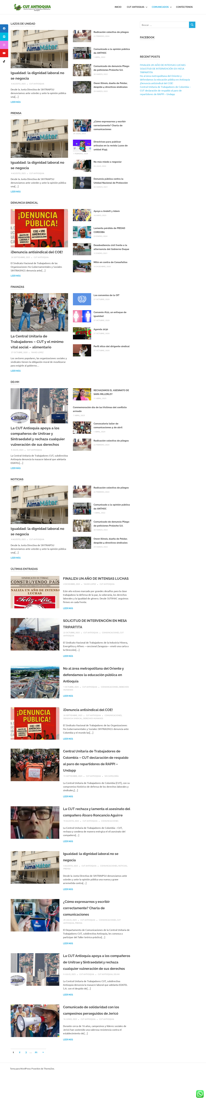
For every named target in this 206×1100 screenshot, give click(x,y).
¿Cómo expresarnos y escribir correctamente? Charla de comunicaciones (110, 125)
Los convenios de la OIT (106, 295)
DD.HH (15, 382)
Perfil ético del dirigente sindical (112, 346)
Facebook (147, 37)
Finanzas (17, 286)
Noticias (17, 479)
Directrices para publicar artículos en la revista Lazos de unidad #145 (111, 145)
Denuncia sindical (72, 724)
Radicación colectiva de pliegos (111, 32)
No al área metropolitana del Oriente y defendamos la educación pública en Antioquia (95, 681)
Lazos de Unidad (23, 23)
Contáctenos (184, 7)
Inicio (118, 7)
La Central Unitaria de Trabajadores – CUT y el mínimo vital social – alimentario (38, 341)
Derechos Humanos (93, 724)
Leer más (16, 102)
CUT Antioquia (137, 7)
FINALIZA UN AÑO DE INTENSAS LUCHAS (163, 64)
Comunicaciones (110, 639)
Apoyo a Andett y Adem (107, 211)
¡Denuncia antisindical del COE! (38, 252)
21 (36, 1077)
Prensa (16, 113)
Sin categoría (112, 782)
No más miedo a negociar (108, 161)
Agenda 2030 (101, 329)
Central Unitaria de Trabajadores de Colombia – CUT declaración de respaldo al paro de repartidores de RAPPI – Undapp (165, 90)
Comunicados (162, 7)
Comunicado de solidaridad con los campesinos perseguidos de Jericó (95, 1032)
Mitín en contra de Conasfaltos (110, 262)
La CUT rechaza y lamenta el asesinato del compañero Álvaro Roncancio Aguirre (96, 821)
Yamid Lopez (37, 352)
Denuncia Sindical (24, 202)
